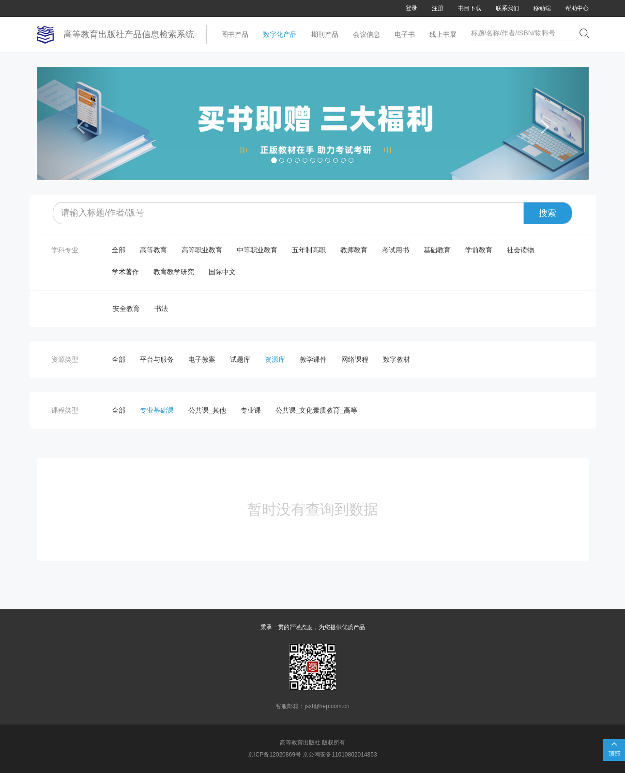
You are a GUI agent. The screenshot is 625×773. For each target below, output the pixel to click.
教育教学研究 (173, 272)
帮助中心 (577, 8)
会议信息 (366, 34)
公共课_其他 (207, 410)
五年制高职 (309, 250)
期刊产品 (324, 34)
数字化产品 (280, 34)
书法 (161, 308)
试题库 (240, 359)
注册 (437, 8)
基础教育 (437, 250)
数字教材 (396, 359)
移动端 (542, 8)
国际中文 (222, 272)
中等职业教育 (257, 250)
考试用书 (395, 250)
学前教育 (478, 250)
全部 (118, 250)
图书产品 (234, 34)
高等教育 (153, 250)
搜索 (547, 213)
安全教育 (126, 308)
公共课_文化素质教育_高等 (316, 410)
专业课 (251, 410)
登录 (411, 8)
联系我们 (507, 8)
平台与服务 (157, 359)
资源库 (275, 359)
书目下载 (469, 8)
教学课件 (313, 359)
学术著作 (125, 272)
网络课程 (354, 359)
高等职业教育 (202, 250)
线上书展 (443, 34)
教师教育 (353, 250)
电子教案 (201, 359)
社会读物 (520, 250)
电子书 (405, 34)
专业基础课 (157, 410)
